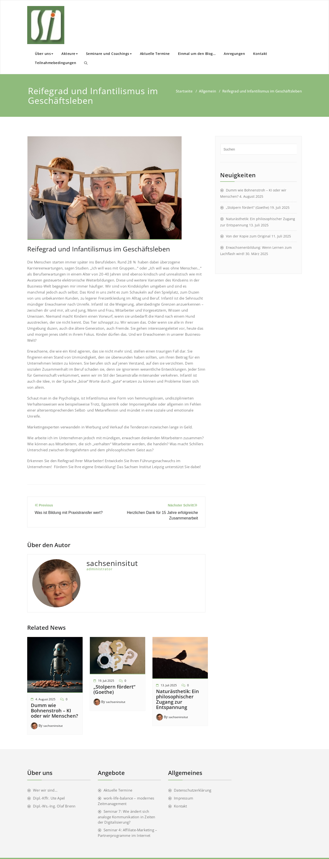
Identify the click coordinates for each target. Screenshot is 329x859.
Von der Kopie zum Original (248, 236)
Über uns (44, 53)
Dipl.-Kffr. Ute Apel (49, 798)
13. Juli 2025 (169, 685)
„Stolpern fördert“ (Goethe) (114, 689)
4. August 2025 (45, 699)
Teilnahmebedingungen (55, 62)
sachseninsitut (53, 726)
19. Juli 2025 (106, 681)
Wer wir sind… (45, 790)
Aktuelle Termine (155, 53)
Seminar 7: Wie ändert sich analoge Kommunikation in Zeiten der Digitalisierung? (126, 817)
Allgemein (207, 91)
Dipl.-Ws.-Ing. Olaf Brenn (54, 806)
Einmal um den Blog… (197, 53)
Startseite (184, 91)
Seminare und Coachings (109, 53)
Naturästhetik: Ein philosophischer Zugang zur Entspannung (177, 699)
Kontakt (260, 53)
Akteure (69, 53)
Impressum (183, 798)
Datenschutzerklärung (192, 790)
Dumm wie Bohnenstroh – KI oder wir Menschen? (54, 710)
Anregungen (234, 53)
